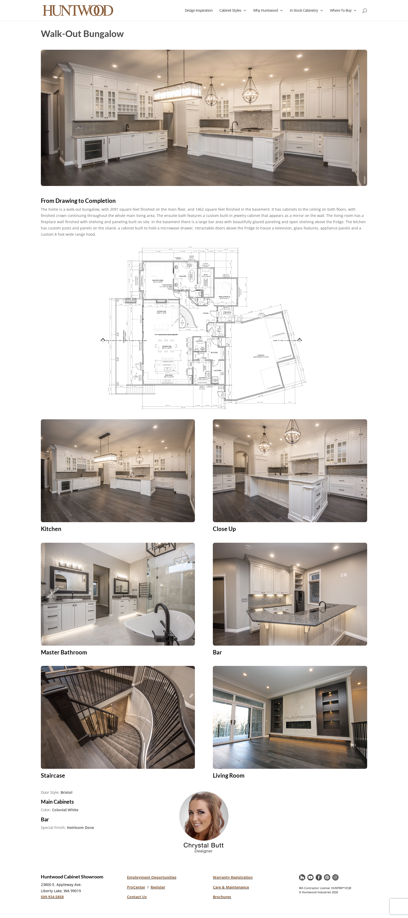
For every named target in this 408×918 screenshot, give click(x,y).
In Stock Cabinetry (304, 11)
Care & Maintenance (231, 887)
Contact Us (137, 896)
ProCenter (136, 887)
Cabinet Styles (230, 11)
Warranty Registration (233, 877)
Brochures (222, 896)
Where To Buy (341, 11)
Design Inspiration (199, 11)
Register (158, 887)
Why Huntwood (265, 11)
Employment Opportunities (151, 877)
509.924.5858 (52, 896)
